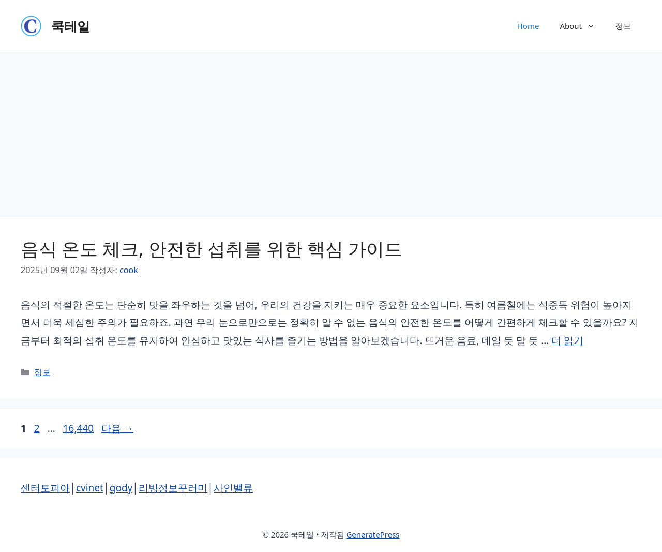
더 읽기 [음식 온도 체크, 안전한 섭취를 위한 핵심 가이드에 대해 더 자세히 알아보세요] (567, 340)
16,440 (78, 428)
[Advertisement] (331, 129)
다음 (117, 428)
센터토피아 (45, 488)
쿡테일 (70, 26)
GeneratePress (372, 534)
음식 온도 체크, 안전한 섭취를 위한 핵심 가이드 (211, 248)
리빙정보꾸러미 (173, 488)
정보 (623, 26)
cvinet (89, 488)
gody (121, 488)
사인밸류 (233, 488)
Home (528, 26)
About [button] (582, 25)
